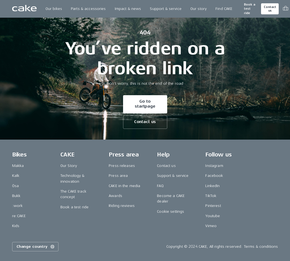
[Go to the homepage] (24, 9)
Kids (16, 226)
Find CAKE (223, 9)
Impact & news (128, 9)
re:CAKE (19, 216)
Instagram (214, 166)
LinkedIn (212, 186)
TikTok (210, 196)
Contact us (270, 8)
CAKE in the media (124, 186)
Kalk (16, 176)
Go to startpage (145, 104)
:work (17, 206)
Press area (118, 176)
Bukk (16, 196)
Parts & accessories (88, 9)
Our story (198, 9)
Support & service (165, 9)
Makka (18, 166)
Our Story (68, 166)
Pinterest (213, 206)
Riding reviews (122, 206)
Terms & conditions (261, 246)
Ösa (15, 186)
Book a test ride (249, 9)
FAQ (160, 186)
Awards (115, 196)
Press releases (122, 166)
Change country (36, 246)
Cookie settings (170, 211)
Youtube (212, 216)
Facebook (214, 176)
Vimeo (211, 226)
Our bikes (54, 9)
